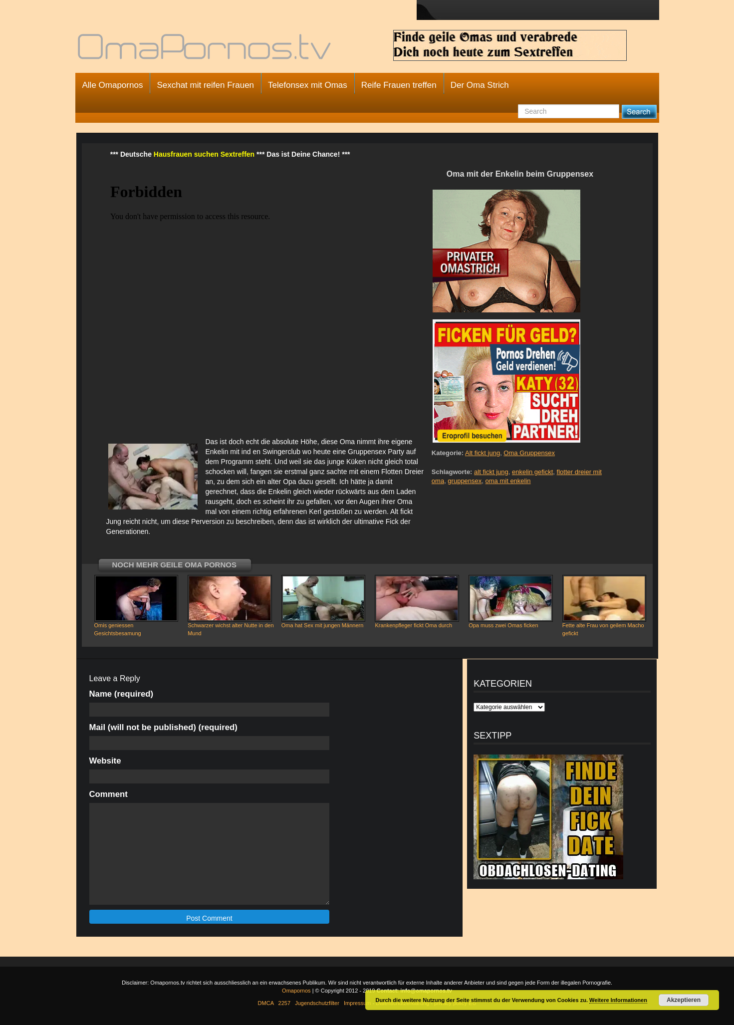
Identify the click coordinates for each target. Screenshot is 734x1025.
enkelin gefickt (532, 472)
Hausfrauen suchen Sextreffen (204, 154)
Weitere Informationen (618, 1000)
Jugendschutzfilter (317, 1003)
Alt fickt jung (482, 453)
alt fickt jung (491, 472)
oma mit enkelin (508, 481)
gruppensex (465, 481)
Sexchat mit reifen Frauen (205, 85)
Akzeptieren (684, 1000)
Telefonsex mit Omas (307, 85)
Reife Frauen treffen (399, 85)
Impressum (357, 1003)
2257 (284, 1003)
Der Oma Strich (480, 85)
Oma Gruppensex (529, 453)
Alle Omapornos (112, 85)
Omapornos (296, 991)
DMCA (266, 1003)
